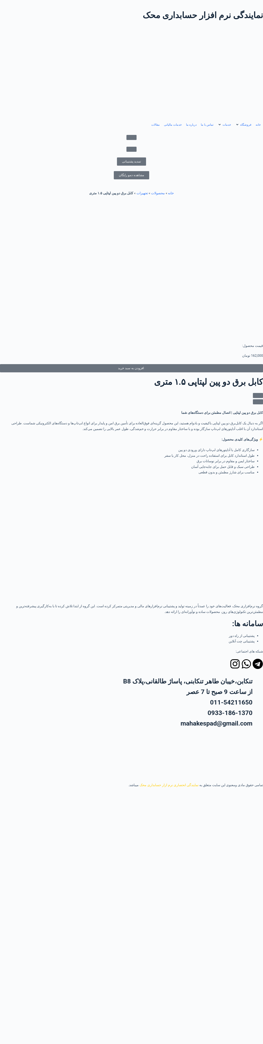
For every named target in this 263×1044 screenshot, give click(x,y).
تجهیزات (142, 193)
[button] (243, 124)
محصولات (158, 193)
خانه (171, 193)
